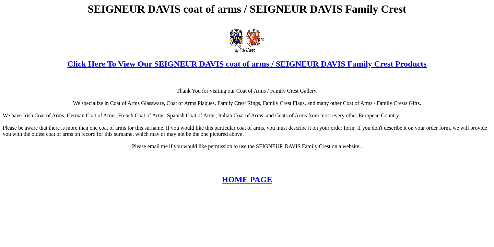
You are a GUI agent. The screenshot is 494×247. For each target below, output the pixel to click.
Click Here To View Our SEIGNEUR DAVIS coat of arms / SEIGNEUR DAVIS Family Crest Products (246, 63)
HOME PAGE (247, 179)
